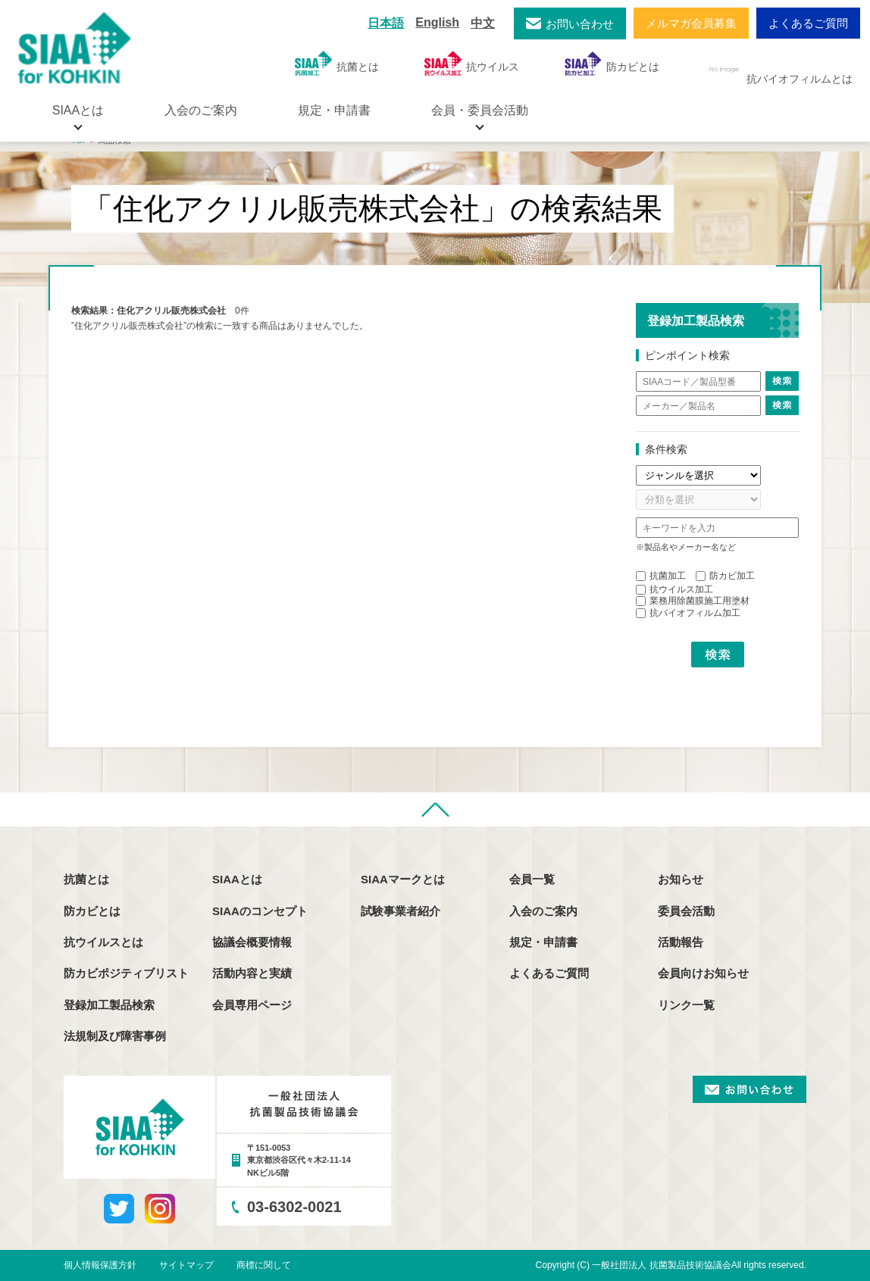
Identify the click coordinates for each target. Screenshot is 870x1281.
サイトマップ (186, 1265)
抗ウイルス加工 (674, 589)
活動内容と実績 (252, 973)
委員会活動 (686, 911)
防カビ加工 (725, 575)
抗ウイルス (471, 63)
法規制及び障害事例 (115, 1035)
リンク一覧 (686, 1004)
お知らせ (680, 879)
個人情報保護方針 (100, 1265)
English (437, 22)
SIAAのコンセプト (260, 911)
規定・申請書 (334, 110)
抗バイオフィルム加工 (688, 613)
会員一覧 (532, 879)
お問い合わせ (580, 23)
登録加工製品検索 (109, 1004)
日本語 (386, 23)
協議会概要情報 (252, 942)
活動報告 (680, 942)
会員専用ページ (252, 1004)
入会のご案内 (200, 110)
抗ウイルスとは (103, 942)
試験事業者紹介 (400, 911)
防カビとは (612, 63)
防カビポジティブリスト (126, 973)
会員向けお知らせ (703, 973)
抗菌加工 (661, 575)
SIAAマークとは (403, 879)
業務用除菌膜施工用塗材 (693, 600)
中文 (483, 23)
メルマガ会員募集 (691, 23)
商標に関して (263, 1265)
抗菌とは (337, 63)
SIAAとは (237, 879)
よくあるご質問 (808, 23)
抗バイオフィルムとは (779, 70)
